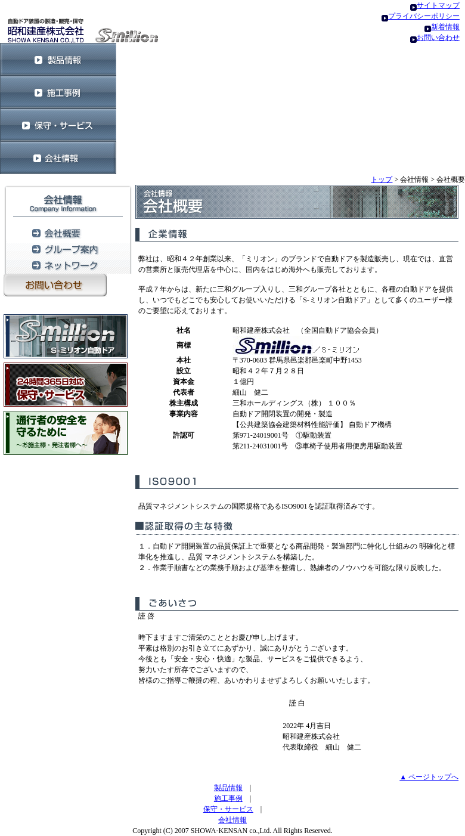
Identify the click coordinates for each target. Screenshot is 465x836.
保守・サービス (228, 809)
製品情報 (228, 788)
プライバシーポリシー (424, 16)
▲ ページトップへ (428, 777)
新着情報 (445, 27)
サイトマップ (438, 5)
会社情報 (232, 820)
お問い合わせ (438, 37)
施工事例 (228, 798)
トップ (381, 179)
